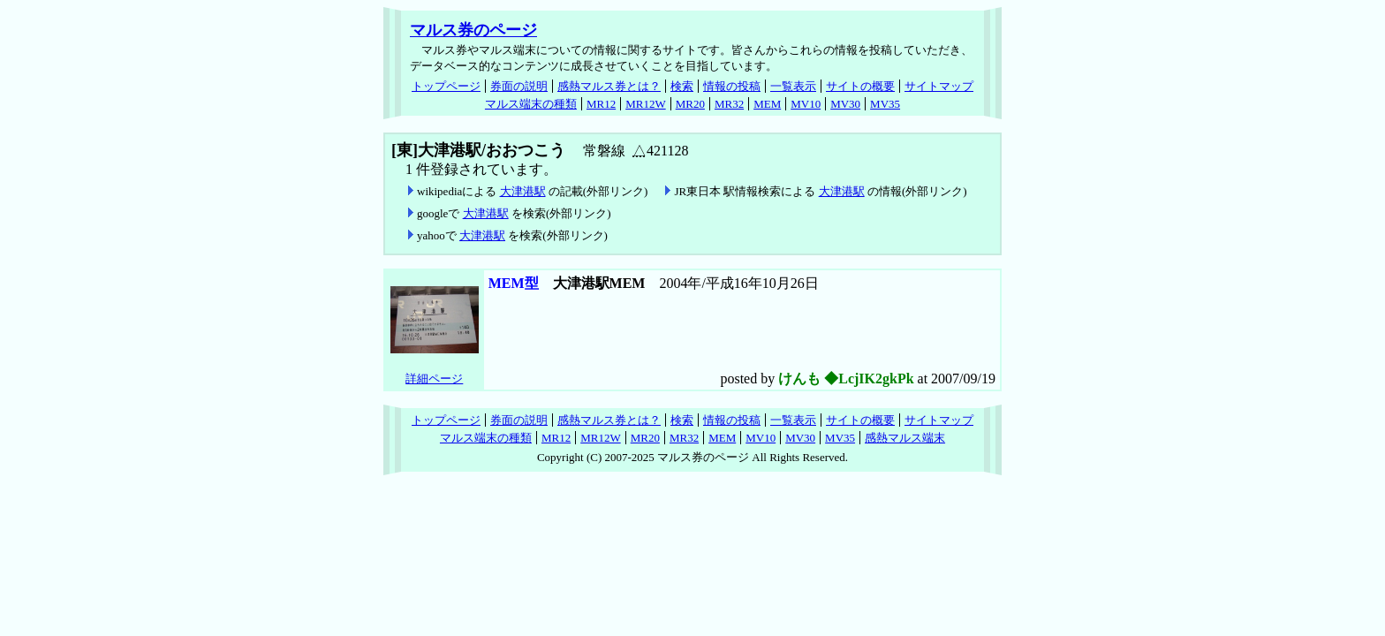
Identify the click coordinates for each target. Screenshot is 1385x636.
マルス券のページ (473, 30)
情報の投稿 (732, 86)
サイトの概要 (860, 86)
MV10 (806, 103)
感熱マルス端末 (905, 437)
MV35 (885, 103)
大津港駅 (523, 191)
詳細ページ (434, 378)
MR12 (601, 103)
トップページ (446, 86)
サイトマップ (938, 86)
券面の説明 (519, 86)
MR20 (690, 103)
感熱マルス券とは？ (609, 86)
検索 (681, 86)
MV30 (845, 103)
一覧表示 (793, 86)
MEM (767, 103)
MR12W (645, 103)
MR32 (729, 103)
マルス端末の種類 (531, 103)
